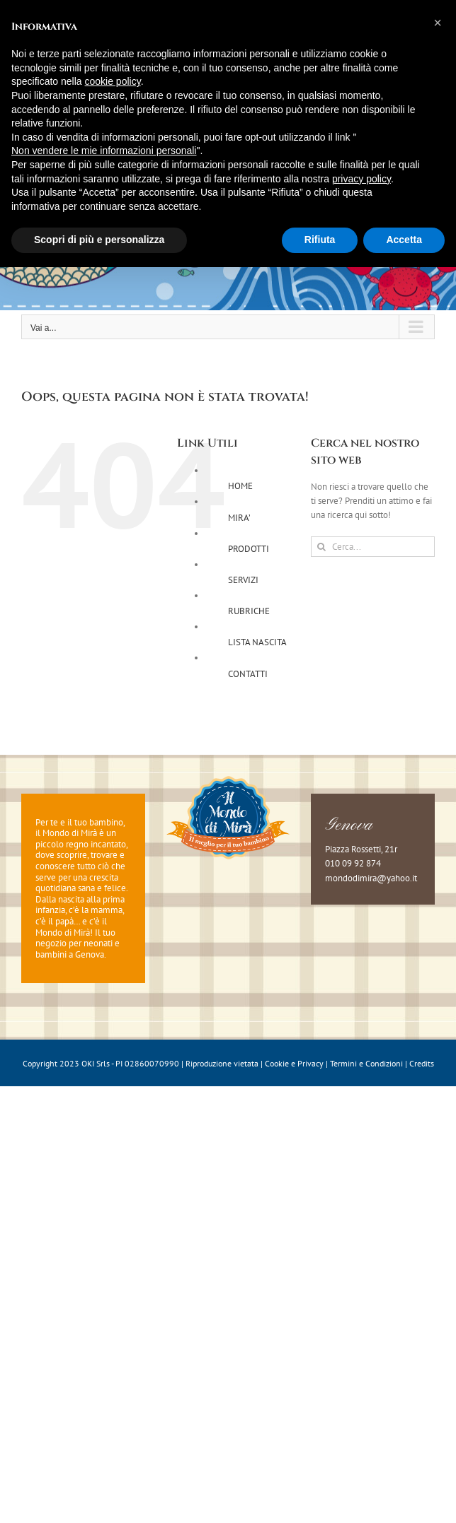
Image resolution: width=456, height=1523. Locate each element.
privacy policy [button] (361, 178)
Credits (421, 1063)
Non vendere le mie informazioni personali (103, 150)
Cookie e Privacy (294, 1063)
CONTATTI (248, 674)
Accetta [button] (404, 239)
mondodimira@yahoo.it (371, 878)
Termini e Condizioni (366, 1063)
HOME (240, 486)
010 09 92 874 (353, 863)
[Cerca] (321, 546)
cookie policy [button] (113, 81)
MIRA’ (239, 518)
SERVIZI (243, 580)
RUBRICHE (249, 611)
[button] (437, 22)
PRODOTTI (248, 549)
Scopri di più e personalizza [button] (99, 239)
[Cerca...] (373, 546)
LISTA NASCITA (257, 642)
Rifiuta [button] (320, 239)
